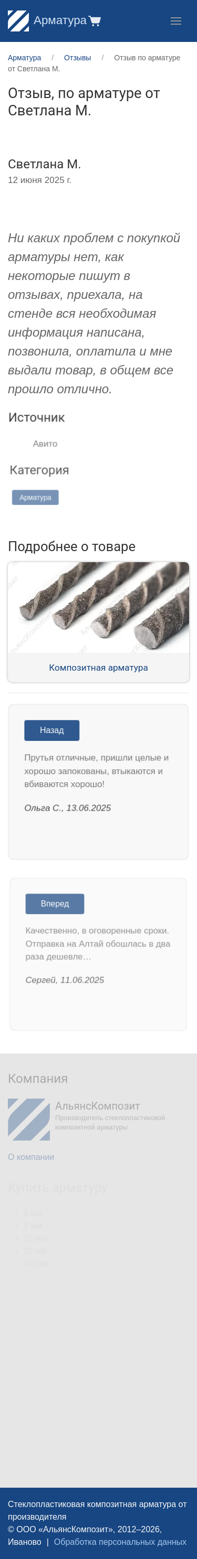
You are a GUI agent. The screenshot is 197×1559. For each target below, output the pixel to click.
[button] (94, 20)
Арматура (40, 496)
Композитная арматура (98, 667)
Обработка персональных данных (120, 1542)
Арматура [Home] (47, 20)
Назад (53, 731)
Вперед (56, 905)
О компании (31, 1157)
